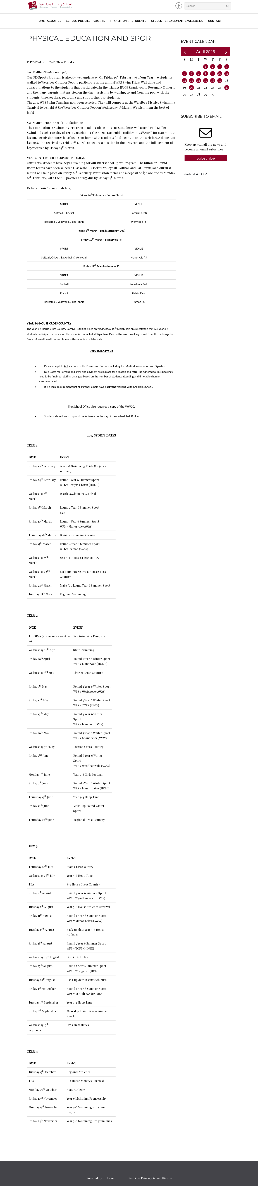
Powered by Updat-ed (100, 1178)
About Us (54, 21)
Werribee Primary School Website (150, 1178)
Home (41, 21)
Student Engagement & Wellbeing (177, 21)
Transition (118, 21)
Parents (98, 21)
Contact (215, 21)
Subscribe (206, 158)
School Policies (78, 21)
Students (139, 21)
